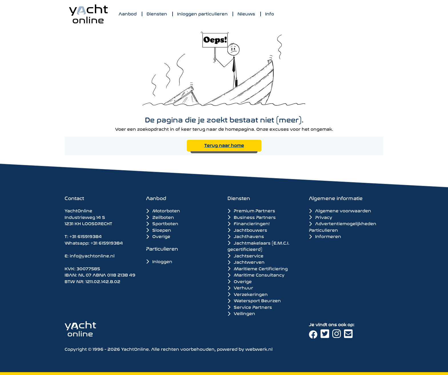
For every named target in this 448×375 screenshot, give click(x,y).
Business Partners (251, 217)
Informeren (325, 236)
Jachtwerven (246, 262)
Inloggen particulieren (202, 13)
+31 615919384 (85, 236)
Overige (158, 236)
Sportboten (162, 223)
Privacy (320, 216)
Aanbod (128, 13)
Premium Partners (251, 210)
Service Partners (249, 307)
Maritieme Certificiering (257, 268)
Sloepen (158, 229)
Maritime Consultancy (256, 274)
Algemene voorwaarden (340, 210)
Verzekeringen (247, 294)
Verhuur (240, 287)
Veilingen (241, 313)
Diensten (157, 13)
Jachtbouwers (247, 230)
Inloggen (159, 261)
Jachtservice (245, 255)
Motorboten (163, 210)
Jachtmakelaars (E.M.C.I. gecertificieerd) (258, 245)
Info (269, 13)
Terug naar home (224, 145)
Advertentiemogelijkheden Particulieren (342, 226)
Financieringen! (248, 223)
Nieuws (246, 13)
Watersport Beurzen (254, 300)
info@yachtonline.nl (92, 255)
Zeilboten (160, 216)
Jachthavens (245, 236)
